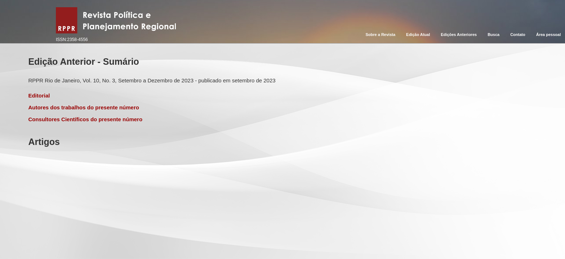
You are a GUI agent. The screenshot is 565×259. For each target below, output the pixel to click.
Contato (517, 34)
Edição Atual (418, 34)
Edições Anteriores (459, 34)
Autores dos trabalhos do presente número (83, 107)
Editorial (39, 95)
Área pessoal (548, 34)
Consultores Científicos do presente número (85, 119)
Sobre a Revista (381, 34)
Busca (493, 34)
